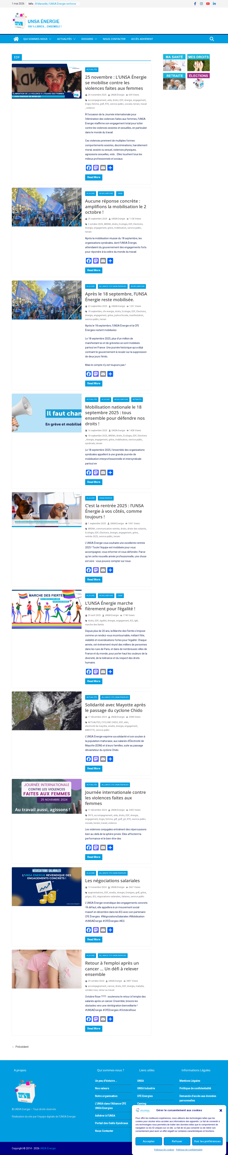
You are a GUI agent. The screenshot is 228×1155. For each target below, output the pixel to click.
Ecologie (123, 224)
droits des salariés (136, 528)
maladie (140, 986)
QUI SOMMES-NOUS (35, 39)
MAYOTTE (90, 730)
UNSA (120, 194)
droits (115, 100)
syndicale (90, 443)
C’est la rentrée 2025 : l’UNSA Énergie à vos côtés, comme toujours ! (114, 511)
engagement (139, 100)
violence (90, 108)
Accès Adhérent (142, 39)
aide (109, 100)
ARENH (107, 224)
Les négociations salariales (112, 880)
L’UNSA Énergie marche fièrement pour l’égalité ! (110, 606)
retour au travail (106, 990)
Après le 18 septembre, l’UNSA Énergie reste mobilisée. (116, 296)
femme (95, 104)
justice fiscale (121, 315)
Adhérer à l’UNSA (105, 1115)
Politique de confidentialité (189, 1150)
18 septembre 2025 (97, 435)
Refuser (177, 1141)
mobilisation (120, 228)
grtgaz (88, 896)
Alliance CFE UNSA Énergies (112, 286)
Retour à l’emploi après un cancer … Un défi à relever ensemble (112, 968)
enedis (111, 726)
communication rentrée (108, 528)
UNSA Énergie (117, 95)
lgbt (136, 620)
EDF (121, 100)
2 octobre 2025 (95, 224)
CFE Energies (145, 1096)
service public (117, 104)
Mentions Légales (189, 1080)
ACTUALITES (94, 722)
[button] (221, 1110)
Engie (88, 104)
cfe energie (108, 311)
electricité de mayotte (96, 726)
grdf (102, 104)
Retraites (137, 400)
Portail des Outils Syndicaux (111, 1123)
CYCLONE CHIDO (109, 722)
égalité (103, 620)
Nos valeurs (102, 1088)
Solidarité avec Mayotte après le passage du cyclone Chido (115, 707)
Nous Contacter (114, 39)
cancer (110, 986)
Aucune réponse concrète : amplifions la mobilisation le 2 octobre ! (115, 206)
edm (126, 722)
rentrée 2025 (91, 536)
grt (124, 819)
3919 (90, 815)
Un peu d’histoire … (106, 1080)
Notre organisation (106, 1096)
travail (144, 104)
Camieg (141, 1103)
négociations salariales (108, 896)
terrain (136, 104)
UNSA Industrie (146, 1088)
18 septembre (95, 311)
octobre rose (91, 990)
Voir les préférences (207, 1141)
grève (110, 228)
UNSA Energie (118, 218)
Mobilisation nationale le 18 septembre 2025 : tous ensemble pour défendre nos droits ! (115, 415)
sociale (128, 104)
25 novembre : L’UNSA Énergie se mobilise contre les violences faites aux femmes (116, 82)
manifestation (136, 315)
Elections (138, 224)
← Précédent (20, 1046)
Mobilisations (106, 194)
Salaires (126, 896)
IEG (131, 620)
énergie (128, 100)
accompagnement (97, 100)
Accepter (149, 1141)
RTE (107, 104)
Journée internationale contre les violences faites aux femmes (115, 797)
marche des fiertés (94, 624)
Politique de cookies (164, 1150)
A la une (91, 194)
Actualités (64, 39)
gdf (115, 819)
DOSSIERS (87, 39)
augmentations (95, 892)
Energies (130, 892)
